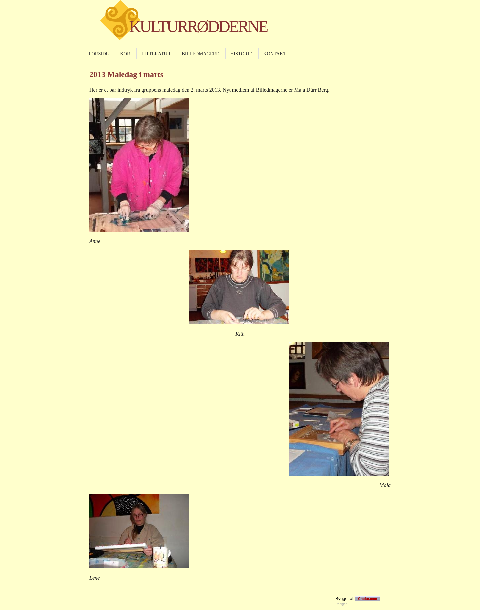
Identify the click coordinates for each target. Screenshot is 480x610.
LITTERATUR (155, 53)
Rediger (341, 604)
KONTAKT (274, 53)
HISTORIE (241, 53)
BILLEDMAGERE (200, 53)
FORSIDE (99, 53)
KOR (125, 53)
